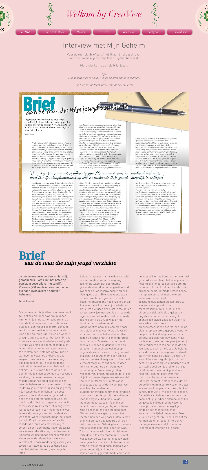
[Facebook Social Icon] (185, 462)
